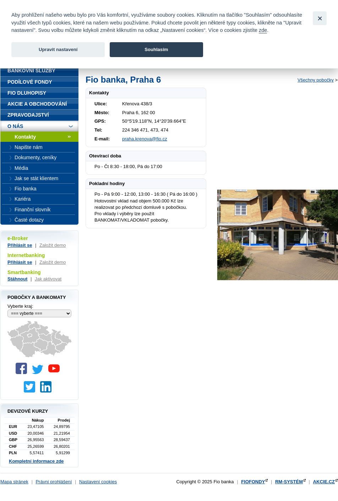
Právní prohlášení (54, 481)
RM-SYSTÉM (289, 481)
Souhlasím (156, 49)
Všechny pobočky (316, 80)
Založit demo (52, 245)
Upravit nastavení (58, 49)
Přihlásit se (19, 245)
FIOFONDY (253, 481)
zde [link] (263, 30)
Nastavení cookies (98, 481)
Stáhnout (17, 279)
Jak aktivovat (48, 279)
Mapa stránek (14, 481)
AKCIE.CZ (324, 481)
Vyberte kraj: (20, 306)
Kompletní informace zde (36, 461)
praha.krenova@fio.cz (144, 138)
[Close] (320, 18)
